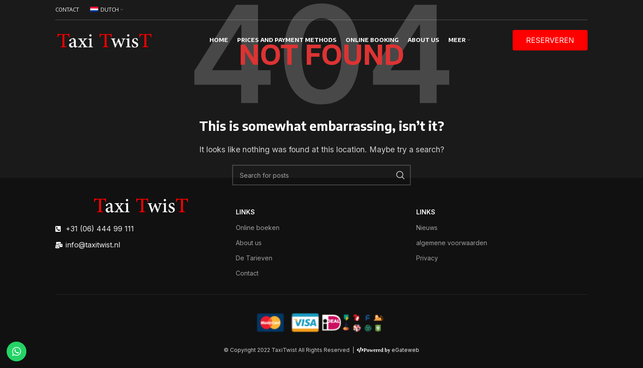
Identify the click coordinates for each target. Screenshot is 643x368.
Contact (247, 273)
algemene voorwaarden (451, 243)
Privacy (427, 258)
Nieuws (427, 227)
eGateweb (405, 350)
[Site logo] (104, 39)
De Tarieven (254, 258)
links (245, 212)
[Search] (321, 175)
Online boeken (258, 227)
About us (249, 243)
